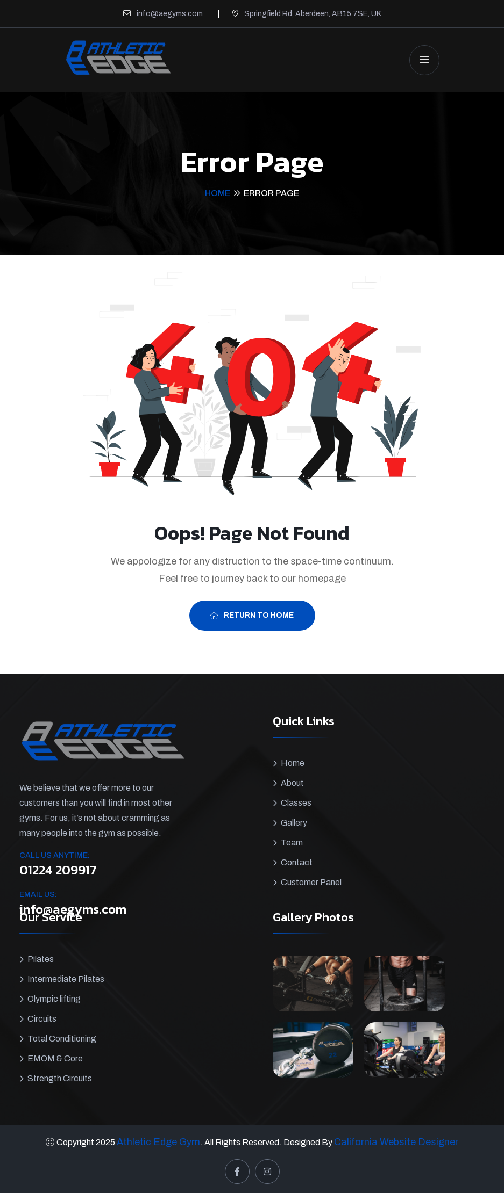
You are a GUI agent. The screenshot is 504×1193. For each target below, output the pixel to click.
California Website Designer (396, 1142)
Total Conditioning (61, 1038)
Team (292, 842)
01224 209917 (58, 870)
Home (217, 193)
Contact (297, 862)
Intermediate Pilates (65, 979)
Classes (296, 802)
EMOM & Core (55, 1058)
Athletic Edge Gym (158, 1142)
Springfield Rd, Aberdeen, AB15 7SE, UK (312, 14)
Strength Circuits (59, 1078)
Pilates (40, 959)
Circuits (41, 1018)
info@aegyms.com (170, 14)
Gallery (294, 822)
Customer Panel (311, 882)
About (292, 782)
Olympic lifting (54, 998)
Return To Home (252, 615)
